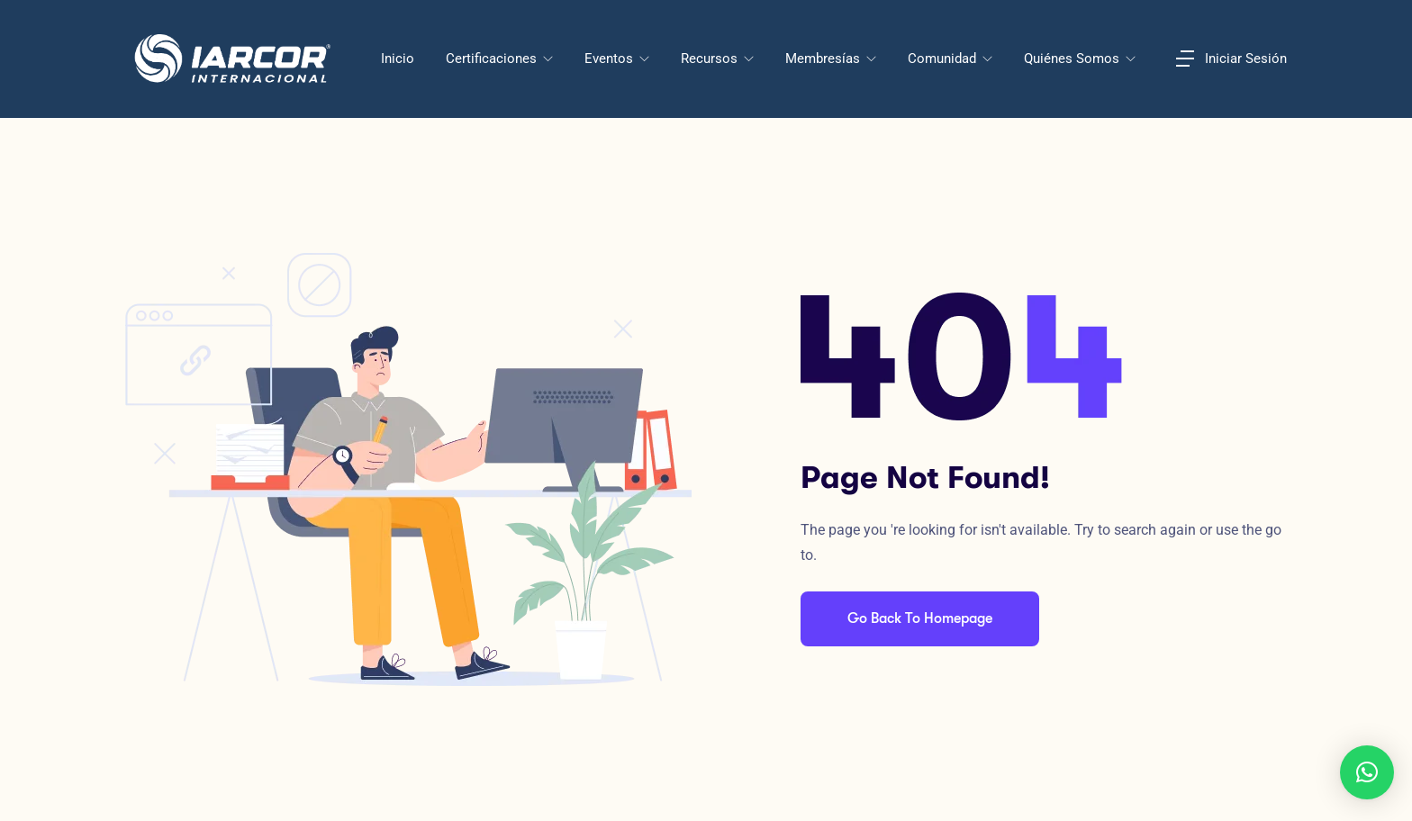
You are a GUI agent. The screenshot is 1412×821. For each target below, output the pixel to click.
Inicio (397, 58)
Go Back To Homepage (919, 618)
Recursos (711, 58)
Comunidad (944, 58)
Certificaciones (493, 58)
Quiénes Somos (1073, 58)
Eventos (610, 58)
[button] (1367, 772)
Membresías (824, 58)
